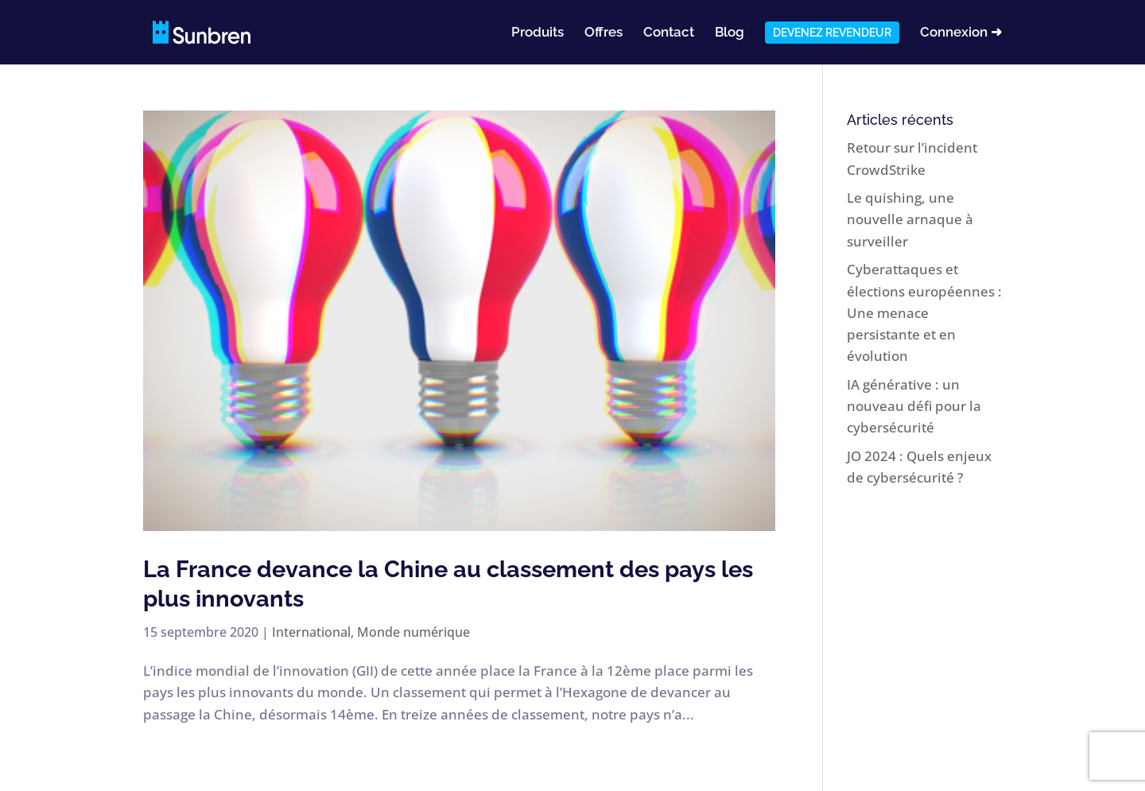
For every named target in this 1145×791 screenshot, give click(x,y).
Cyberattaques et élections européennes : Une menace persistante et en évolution (924, 312)
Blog (729, 33)
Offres (603, 33)
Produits (537, 33)
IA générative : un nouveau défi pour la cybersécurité (914, 405)
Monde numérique (413, 632)
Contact (668, 33)
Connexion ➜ (961, 33)
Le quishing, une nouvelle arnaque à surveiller (910, 219)
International (311, 632)
